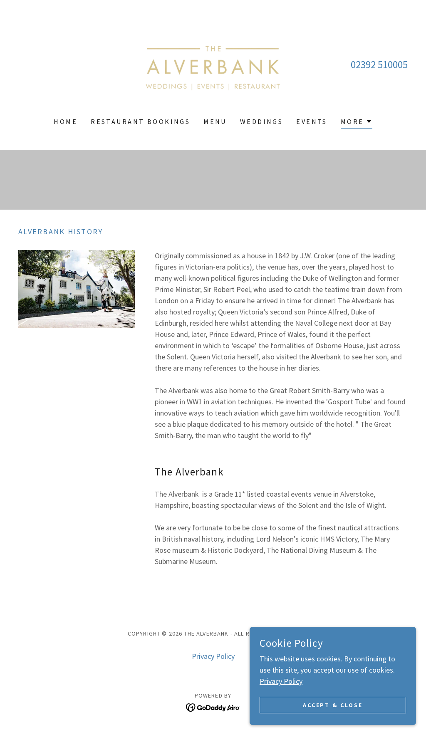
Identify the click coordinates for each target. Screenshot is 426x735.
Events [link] (311, 121)
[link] (213, 64)
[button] (356, 122)
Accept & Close (333, 705)
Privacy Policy (281, 681)
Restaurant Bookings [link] (140, 121)
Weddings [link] (261, 121)
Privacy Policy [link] (213, 656)
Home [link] (65, 121)
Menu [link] (215, 121)
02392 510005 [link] (379, 64)
